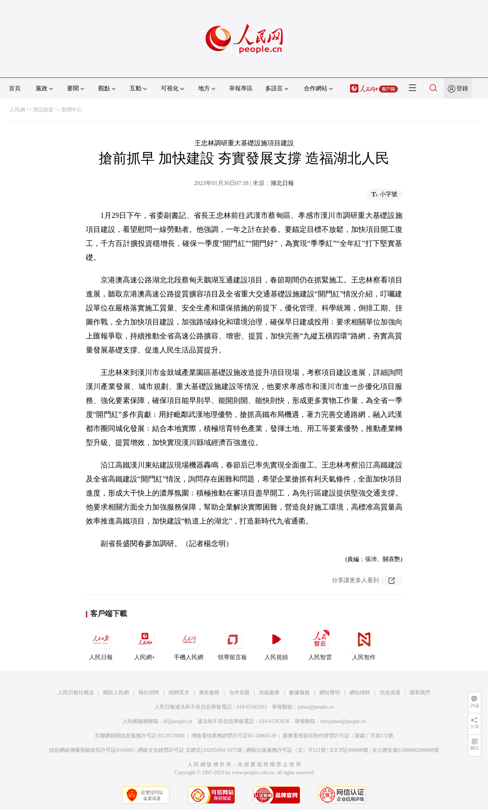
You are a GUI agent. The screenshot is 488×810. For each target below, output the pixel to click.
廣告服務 (209, 692)
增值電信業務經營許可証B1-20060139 (233, 735)
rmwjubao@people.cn (343, 721)
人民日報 (101, 643)
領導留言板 (232, 643)
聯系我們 (420, 692)
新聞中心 (72, 109)
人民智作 (364, 643)
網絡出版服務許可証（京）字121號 (286, 750)
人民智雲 (320, 643)
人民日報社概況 (76, 692)
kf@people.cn (178, 721)
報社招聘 (148, 692)
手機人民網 (188, 643)
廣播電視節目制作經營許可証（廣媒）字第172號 (337, 735)
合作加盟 (239, 692)
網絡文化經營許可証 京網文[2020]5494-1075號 (190, 750)
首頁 (15, 88)
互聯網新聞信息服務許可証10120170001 (140, 735)
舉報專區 (241, 88)
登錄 (462, 88)
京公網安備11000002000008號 (405, 750)
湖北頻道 (43, 109)
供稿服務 (269, 692)
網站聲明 (329, 692)
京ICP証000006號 (348, 750)
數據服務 (299, 692)
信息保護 (390, 692)
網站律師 (360, 692)
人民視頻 (276, 643)
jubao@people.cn (316, 707)
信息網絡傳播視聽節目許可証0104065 (91, 750)
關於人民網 (116, 692)
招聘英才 (179, 692)
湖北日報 (282, 183)
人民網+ (145, 643)
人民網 (17, 109)
